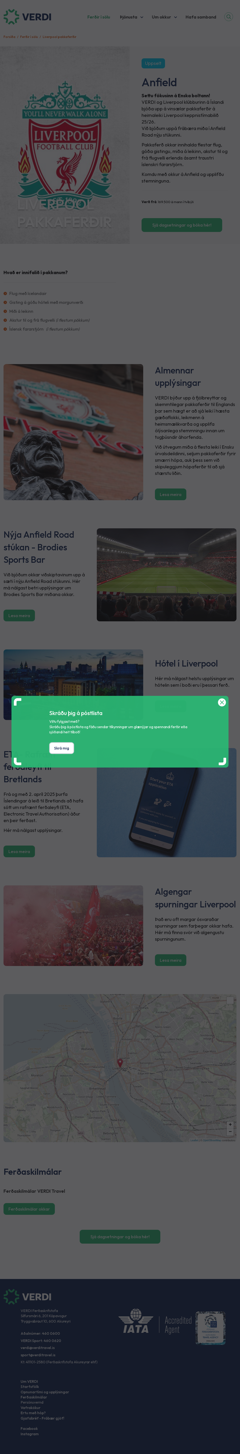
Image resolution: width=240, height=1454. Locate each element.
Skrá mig (61, 748)
